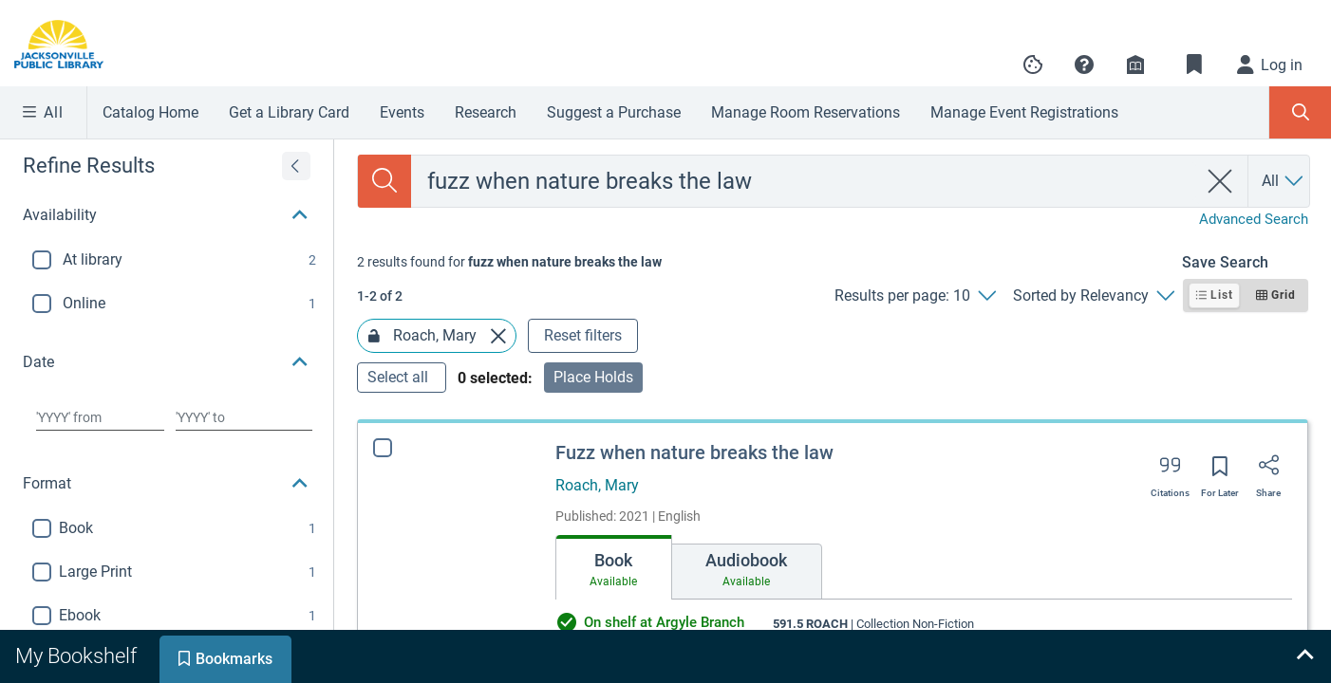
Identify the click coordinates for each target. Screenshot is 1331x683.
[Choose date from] (100, 417)
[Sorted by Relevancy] (1093, 296)
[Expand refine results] (296, 166)
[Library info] (1135, 64)
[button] (1084, 64)
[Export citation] (1170, 471)
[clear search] (1220, 181)
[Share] (1268, 471)
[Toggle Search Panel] (1300, 112)
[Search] (384, 181)
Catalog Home (150, 112)
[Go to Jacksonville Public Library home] (70, 44)
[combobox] (804, 181)
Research (485, 112)
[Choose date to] (244, 417)
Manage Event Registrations (1024, 112)
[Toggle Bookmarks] (1194, 64)
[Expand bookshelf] (1304, 656)
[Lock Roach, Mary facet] (375, 335)
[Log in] (1270, 64)
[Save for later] (1220, 472)
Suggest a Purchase (614, 112)
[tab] (613, 567)
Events (402, 112)
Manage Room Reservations (805, 112)
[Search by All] (1283, 181)
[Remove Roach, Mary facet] (498, 335)
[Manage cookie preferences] (1033, 64)
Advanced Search (1253, 219)
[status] (509, 261)
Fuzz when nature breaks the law (694, 452)
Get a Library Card (289, 112)
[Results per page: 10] (914, 296)
